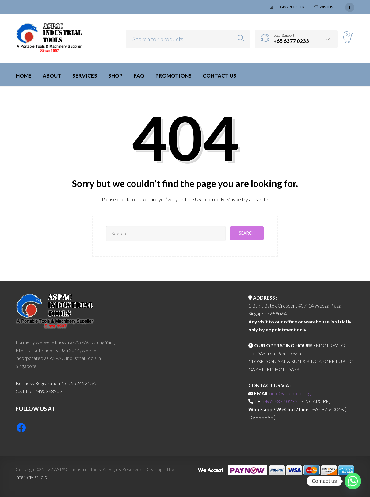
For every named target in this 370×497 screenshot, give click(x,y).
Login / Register (290, 7)
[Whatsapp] (353, 481)
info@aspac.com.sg (291, 393)
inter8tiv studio (31, 477)
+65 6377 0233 (281, 401)
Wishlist (327, 7)
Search (240, 38)
